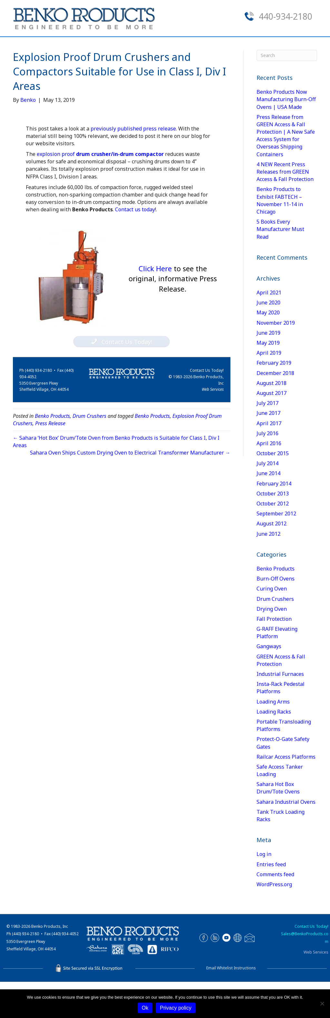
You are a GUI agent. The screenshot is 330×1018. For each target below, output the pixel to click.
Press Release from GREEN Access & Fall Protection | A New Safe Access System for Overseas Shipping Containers (286, 171)
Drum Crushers (89, 452)
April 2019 (269, 388)
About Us (72, 45)
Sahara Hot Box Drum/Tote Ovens (278, 824)
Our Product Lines (135, 45)
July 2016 (267, 469)
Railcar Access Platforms (286, 792)
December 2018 (275, 409)
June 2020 (268, 338)
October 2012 (273, 539)
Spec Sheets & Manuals (55, 64)
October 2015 (273, 489)
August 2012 (271, 559)
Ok (145, 1008)
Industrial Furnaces (280, 710)
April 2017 (269, 459)
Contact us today (135, 245)
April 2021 (269, 328)
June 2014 (268, 509)
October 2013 (273, 529)
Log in (264, 890)
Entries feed (271, 900)
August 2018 (271, 419)
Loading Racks (274, 747)
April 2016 (269, 479)
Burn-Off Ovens (276, 614)
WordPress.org (274, 920)
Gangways (269, 682)
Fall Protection (274, 654)
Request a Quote (208, 45)
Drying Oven (272, 644)
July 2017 (267, 439)
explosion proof (100, 190)
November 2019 (276, 358)
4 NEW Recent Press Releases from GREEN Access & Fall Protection (285, 208)
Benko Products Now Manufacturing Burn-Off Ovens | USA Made (286, 135)
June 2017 (268, 449)
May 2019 (268, 378)
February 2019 (274, 398)
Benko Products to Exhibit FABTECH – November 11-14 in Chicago (280, 236)
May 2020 (268, 348)
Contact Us (265, 45)
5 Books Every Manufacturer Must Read (280, 265)
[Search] (311, 44)
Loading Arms (273, 737)
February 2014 (274, 519)
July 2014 (267, 499)
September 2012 (276, 549)
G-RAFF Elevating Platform (277, 668)
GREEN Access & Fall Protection (281, 696)
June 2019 (268, 368)
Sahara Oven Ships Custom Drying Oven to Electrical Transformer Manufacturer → (130, 488)
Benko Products (52, 452)
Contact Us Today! (207, 406)
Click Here (173, 315)
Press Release (50, 459)
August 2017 (271, 429)
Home (31, 45)
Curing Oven (272, 624)
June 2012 (268, 569)
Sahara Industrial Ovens (286, 837)
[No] (322, 1003)
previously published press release (133, 164)
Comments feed (275, 910)
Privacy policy (175, 1008)
